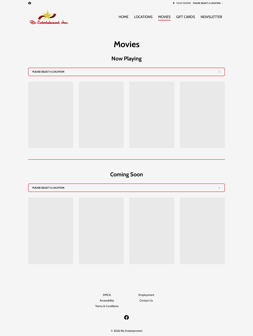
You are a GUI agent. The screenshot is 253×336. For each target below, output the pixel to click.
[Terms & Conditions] (107, 306)
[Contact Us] (146, 300)
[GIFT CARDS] (185, 17)
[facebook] (29, 3)
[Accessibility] (107, 300)
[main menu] (170, 17)
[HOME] (123, 17)
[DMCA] (107, 295)
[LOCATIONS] (143, 17)
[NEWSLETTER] (211, 17)
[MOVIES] (164, 17)
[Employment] (146, 295)
